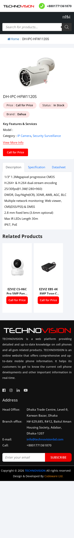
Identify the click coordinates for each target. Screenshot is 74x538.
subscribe (58, 457)
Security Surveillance (47, 136)
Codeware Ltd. (53, 476)
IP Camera (24, 136)
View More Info (13, 142)
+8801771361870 (59, 6)
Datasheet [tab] (59, 167)
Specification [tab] (36, 167)
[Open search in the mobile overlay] (37, 27)
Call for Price (15, 152)
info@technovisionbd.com (45, 439)
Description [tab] (13, 167)
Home (13, 39)
